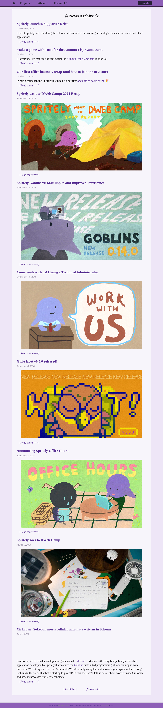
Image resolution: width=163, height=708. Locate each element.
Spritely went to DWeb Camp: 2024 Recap (48, 93)
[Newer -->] (93, 689)
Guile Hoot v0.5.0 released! (37, 361)
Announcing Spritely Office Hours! (43, 451)
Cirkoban (80, 661)
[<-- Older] (70, 689)
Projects (25, 3)
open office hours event (90, 80)
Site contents (53, 705)
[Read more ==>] (29, 41)
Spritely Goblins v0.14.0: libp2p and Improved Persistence (60, 183)
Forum (60, 3)
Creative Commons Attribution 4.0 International (85, 705)
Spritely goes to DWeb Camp (38, 540)
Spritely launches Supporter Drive (42, 24)
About (42, 3)
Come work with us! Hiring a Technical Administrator (57, 272)
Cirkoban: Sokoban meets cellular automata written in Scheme (64, 629)
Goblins (78, 665)
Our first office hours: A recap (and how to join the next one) (62, 72)
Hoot (47, 669)
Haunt (111, 705)
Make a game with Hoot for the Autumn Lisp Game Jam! (60, 50)
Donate (145, 3)
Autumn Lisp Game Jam (80, 58)
